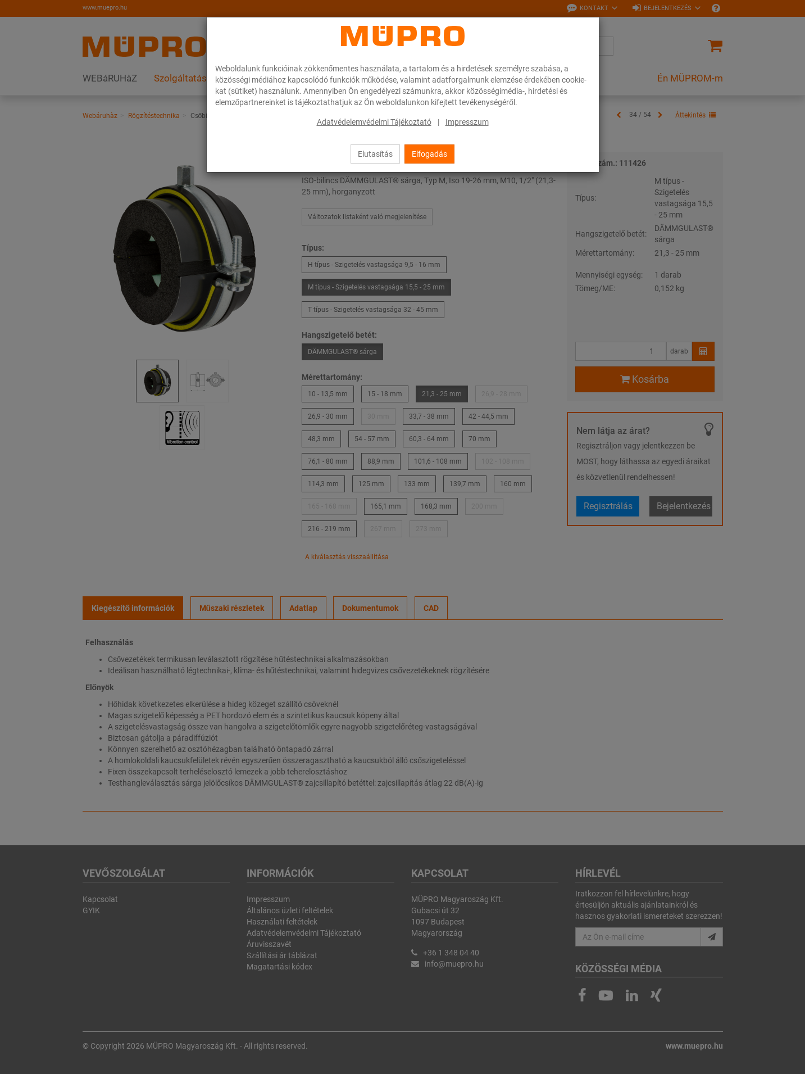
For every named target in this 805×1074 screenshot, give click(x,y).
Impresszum (467, 121)
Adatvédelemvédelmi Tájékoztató (374, 121)
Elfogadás (429, 153)
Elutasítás (375, 153)
